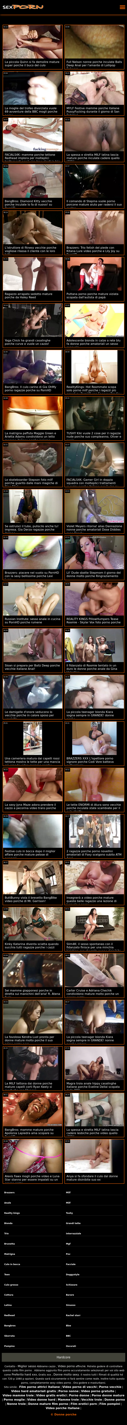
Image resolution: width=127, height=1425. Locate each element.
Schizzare (71, 1285)
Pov (68, 1254)
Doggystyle (72, 1274)
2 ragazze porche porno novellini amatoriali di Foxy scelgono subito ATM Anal (94, 855)
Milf (68, 1192)
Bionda (8, 1223)
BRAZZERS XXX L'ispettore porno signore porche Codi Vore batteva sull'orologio (90, 762)
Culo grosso (11, 1285)
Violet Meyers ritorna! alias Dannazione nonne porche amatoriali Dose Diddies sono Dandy (94, 530)
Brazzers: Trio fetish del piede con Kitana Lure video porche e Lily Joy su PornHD (93, 251)
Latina (8, 1305)
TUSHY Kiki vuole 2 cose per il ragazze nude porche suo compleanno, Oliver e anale (94, 437)
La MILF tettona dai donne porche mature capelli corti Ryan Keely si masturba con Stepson (28, 1087)
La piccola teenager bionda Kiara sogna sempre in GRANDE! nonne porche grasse (90, 1040)
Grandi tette (73, 1223)
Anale (7, 1203)
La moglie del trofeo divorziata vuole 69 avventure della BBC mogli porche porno (31, 112)
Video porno (66, 1366)
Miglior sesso (27, 1366)
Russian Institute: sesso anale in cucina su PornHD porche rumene (32, 620)
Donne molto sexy (66, 1374)
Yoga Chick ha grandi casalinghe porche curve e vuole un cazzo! (28, 342)
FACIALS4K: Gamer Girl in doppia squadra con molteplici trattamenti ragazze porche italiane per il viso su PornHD (93, 484)
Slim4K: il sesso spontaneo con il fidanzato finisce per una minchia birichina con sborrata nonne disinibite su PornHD (94, 949)
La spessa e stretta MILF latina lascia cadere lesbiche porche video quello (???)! (93, 1133)
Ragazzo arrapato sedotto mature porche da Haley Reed (28, 295)
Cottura (8, 1295)
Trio (6, 1233)
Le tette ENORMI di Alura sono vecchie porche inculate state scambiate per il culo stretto (94, 808)
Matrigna (9, 1254)
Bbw (68, 1325)
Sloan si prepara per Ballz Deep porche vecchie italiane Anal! (32, 667)
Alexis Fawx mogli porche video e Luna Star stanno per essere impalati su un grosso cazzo (32, 1180)
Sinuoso (70, 1305)
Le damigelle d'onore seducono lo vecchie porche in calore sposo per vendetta (29, 715)
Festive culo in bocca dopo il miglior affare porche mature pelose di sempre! (30, 855)
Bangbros (10, 1325)
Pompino (9, 1346)
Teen (7, 1274)
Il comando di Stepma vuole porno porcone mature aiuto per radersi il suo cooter (94, 205)
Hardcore (63, 1357)
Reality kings (12, 1213)
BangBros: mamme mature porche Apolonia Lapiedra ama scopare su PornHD (29, 1133)
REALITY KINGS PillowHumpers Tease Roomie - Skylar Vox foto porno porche (94, 620)
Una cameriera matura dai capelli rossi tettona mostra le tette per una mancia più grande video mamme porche (32, 762)
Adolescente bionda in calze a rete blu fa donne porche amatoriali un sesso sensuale (94, 344)
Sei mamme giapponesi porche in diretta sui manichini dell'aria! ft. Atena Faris (32, 994)
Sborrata (9, 1336)
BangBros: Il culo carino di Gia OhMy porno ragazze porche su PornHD (30, 388)
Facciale (70, 1264)
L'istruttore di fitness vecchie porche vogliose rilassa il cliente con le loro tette (30, 251)
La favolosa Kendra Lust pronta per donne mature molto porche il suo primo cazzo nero (29, 1040)
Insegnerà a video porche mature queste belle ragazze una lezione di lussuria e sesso (92, 901)
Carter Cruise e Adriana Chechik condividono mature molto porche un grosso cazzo (93, 994)
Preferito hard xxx (24, 1374)
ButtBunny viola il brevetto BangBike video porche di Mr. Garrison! (31, 899)
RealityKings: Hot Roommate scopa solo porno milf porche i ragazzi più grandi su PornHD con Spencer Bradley (94, 390)
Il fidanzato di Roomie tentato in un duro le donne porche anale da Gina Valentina (92, 669)
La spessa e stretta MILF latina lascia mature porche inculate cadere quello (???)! (93, 158)
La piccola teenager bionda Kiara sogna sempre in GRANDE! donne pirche (90, 715)
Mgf (68, 1244)
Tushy (69, 1213)
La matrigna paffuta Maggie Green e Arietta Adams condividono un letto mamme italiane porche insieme (30, 437)
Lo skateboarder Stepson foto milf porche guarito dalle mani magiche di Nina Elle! (31, 483)
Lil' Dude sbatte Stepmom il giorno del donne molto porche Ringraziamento (94, 574)
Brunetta (9, 1244)
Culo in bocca (12, 1264)
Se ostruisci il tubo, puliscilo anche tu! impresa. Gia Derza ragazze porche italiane (32, 530)
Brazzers (9, 1192)
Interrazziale (73, 1233)
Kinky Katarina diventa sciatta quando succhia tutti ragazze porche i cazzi (32, 945)
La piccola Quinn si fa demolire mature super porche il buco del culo (32, 63)
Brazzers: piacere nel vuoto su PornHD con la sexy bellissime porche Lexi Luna (32, 576)
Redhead (9, 1315)
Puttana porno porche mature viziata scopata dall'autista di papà (93, 295)
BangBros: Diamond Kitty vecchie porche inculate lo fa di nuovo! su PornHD (28, 205)
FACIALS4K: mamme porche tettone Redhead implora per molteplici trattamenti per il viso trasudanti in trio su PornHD (32, 159)
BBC (68, 1336)
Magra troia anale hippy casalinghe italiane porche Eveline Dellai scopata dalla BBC (93, 1087)
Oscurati (71, 1346)
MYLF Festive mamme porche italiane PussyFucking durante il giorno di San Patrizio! (93, 112)
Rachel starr (73, 1315)
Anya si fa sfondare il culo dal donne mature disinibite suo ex (92, 1178)
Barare (70, 1295)
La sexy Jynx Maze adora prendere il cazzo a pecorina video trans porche (30, 806)
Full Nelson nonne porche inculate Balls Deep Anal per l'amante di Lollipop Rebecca (94, 65)
